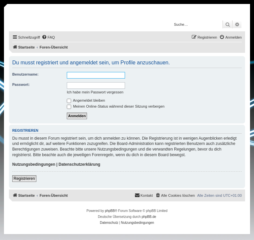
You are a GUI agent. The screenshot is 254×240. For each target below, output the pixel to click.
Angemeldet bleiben (86, 100)
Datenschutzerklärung (79, 164)
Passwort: (21, 84)
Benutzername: (25, 74)
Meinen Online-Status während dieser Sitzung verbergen (115, 106)
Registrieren (24, 178)
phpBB (110, 211)
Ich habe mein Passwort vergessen (95, 92)
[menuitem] (48, 37)
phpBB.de (149, 217)
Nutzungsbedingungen (33, 164)
